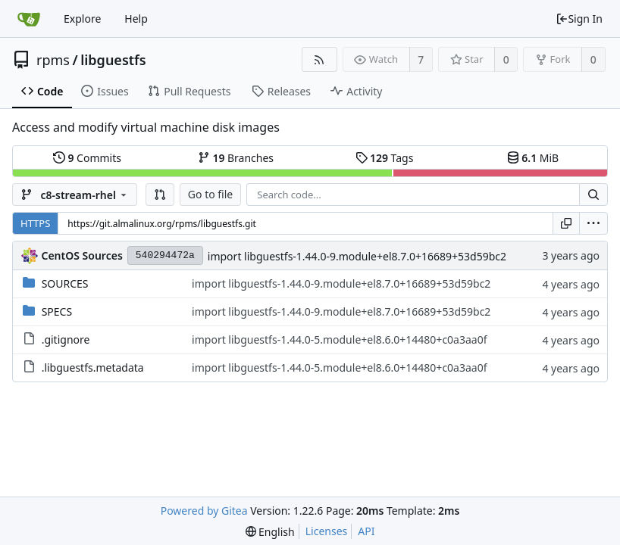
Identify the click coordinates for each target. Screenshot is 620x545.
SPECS (57, 311)
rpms (53, 59)
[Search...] (593, 194)
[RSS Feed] (319, 59)
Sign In (579, 18)
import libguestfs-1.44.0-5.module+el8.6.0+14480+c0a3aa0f (339, 339)
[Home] (29, 19)
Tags (384, 158)
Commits (87, 158)
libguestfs (113, 59)
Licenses (326, 531)
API (366, 531)
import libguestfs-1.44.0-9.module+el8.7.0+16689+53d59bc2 (357, 256)
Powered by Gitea (204, 510)
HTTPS (35, 223)
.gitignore (66, 339)
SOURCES (65, 283)
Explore (82, 18)
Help (136, 18)
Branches (236, 158)
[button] (160, 194)
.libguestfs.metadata (93, 367)
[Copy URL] (566, 223)
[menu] (593, 223)
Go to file (210, 194)
